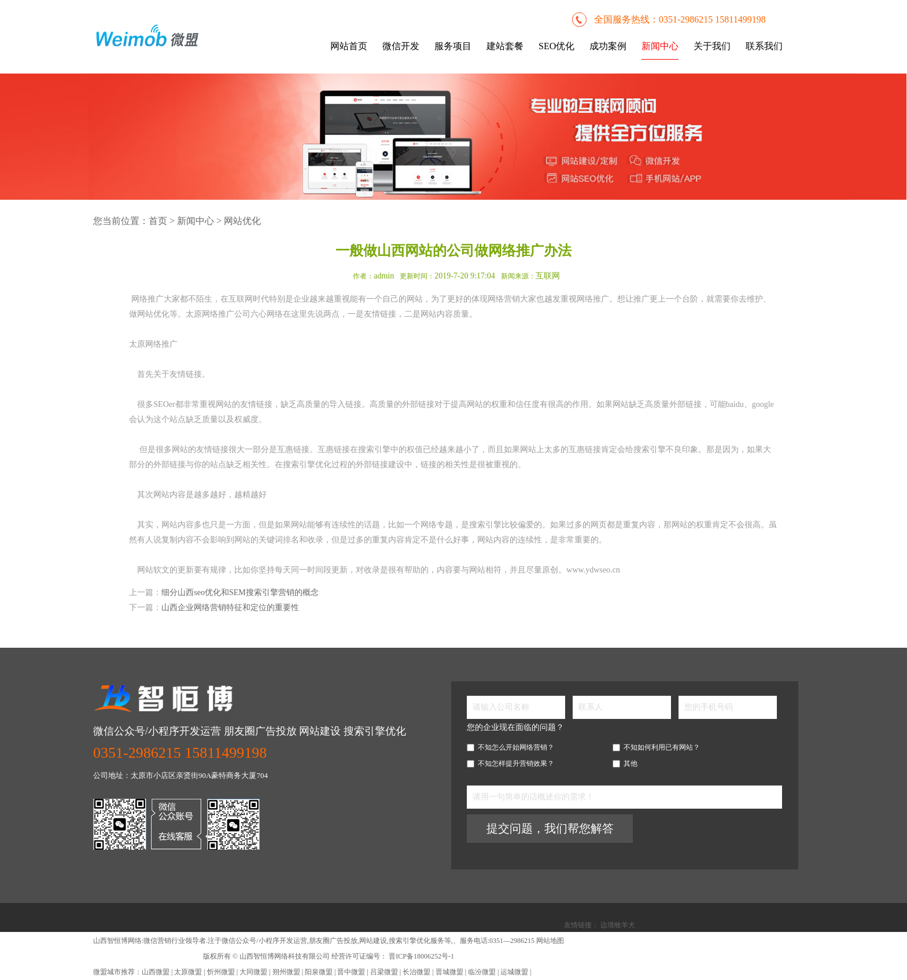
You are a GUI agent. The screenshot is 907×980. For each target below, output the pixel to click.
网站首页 (348, 46)
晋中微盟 (351, 972)
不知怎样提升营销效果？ (510, 763)
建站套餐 (504, 46)
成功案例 (607, 46)
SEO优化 (556, 46)
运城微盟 (514, 972)
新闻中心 (660, 46)
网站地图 (550, 941)
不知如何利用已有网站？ (656, 747)
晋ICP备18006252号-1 (420, 956)
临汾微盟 (482, 972)
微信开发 (400, 46)
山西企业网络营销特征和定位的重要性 (230, 607)
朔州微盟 (286, 972)
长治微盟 (416, 972)
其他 (625, 763)
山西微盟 (156, 972)
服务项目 (452, 46)
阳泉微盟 (319, 972)
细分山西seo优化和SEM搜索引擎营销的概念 (239, 592)
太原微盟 (189, 972)
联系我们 (764, 46)
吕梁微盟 (384, 972)
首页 (158, 221)
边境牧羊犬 (617, 925)
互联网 (548, 275)
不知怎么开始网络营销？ (510, 747)
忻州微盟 (221, 972)
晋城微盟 (449, 972)
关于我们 (712, 46)
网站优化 (242, 221)
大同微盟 (253, 972)
